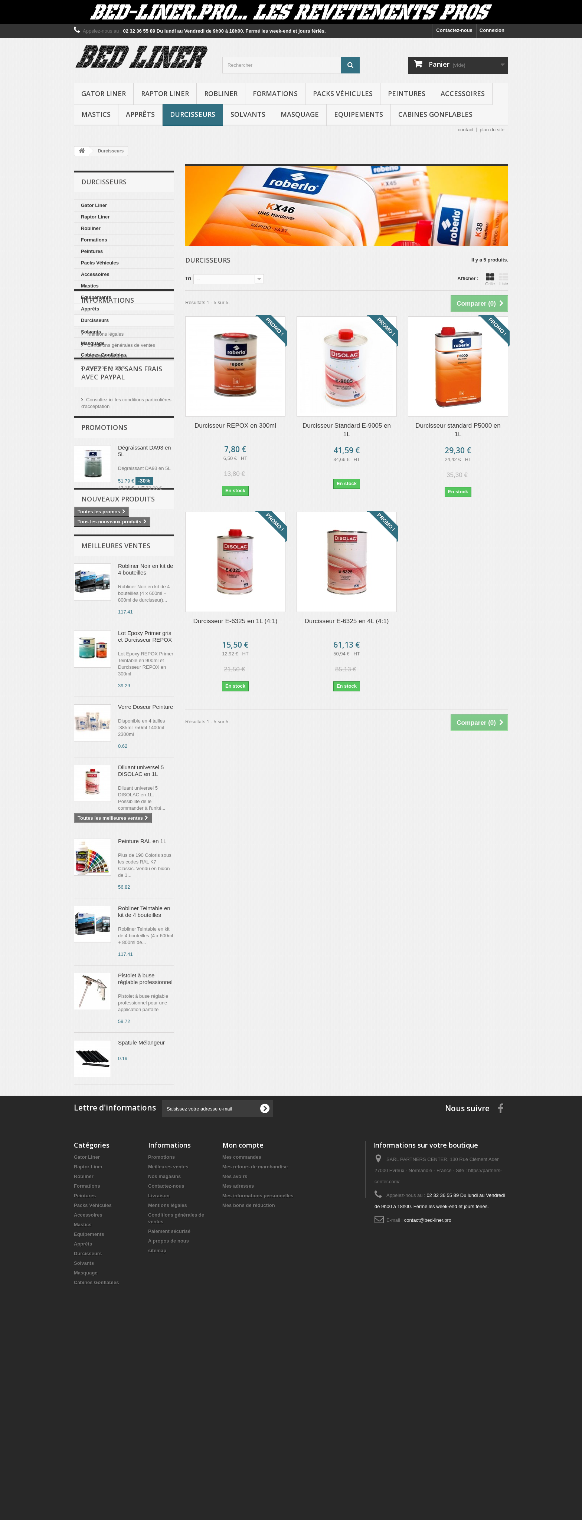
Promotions (104, 538)
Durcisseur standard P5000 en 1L (458, 430)
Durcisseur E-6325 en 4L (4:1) (346, 621)
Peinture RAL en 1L (142, 995)
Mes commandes (241, 1347)
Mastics (96, 114)
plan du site (492, 129)
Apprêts (140, 114)
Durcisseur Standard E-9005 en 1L (347, 430)
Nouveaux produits (118, 649)
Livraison (96, 403)
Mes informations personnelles (257, 1386)
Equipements (358, 114)
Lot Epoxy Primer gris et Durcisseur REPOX (145, 790)
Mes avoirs (234, 1367)
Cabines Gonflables (435, 114)
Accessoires (463, 93)
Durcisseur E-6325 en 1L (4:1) (235, 621)
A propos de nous (105, 447)
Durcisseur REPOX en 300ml (235, 425)
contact (466, 129)
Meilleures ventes (115, 699)
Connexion (492, 30)
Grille (490, 279)
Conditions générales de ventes (120, 425)
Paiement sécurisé (106, 436)
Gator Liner (103, 93)
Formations (275, 93)
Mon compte (243, 1335)
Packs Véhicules (343, 93)
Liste (503, 279)
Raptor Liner (165, 93)
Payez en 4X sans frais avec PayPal (121, 479)
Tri (188, 278)
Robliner (221, 93)
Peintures (406, 93)
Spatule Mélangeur (141, 1197)
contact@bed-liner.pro (427, 1411)
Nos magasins (164, 1367)
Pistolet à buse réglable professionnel (145, 1132)
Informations (107, 383)
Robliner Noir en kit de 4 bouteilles (145, 723)
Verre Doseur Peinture (145, 861)
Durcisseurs (192, 114)
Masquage (300, 114)
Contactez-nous (454, 30)
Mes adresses (238, 1376)
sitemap (157, 1441)
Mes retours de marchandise (255, 1357)
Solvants (247, 114)
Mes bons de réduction (248, 1396)
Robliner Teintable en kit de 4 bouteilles (144, 1065)
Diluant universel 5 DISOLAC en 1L (141, 924)
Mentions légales (105, 414)
